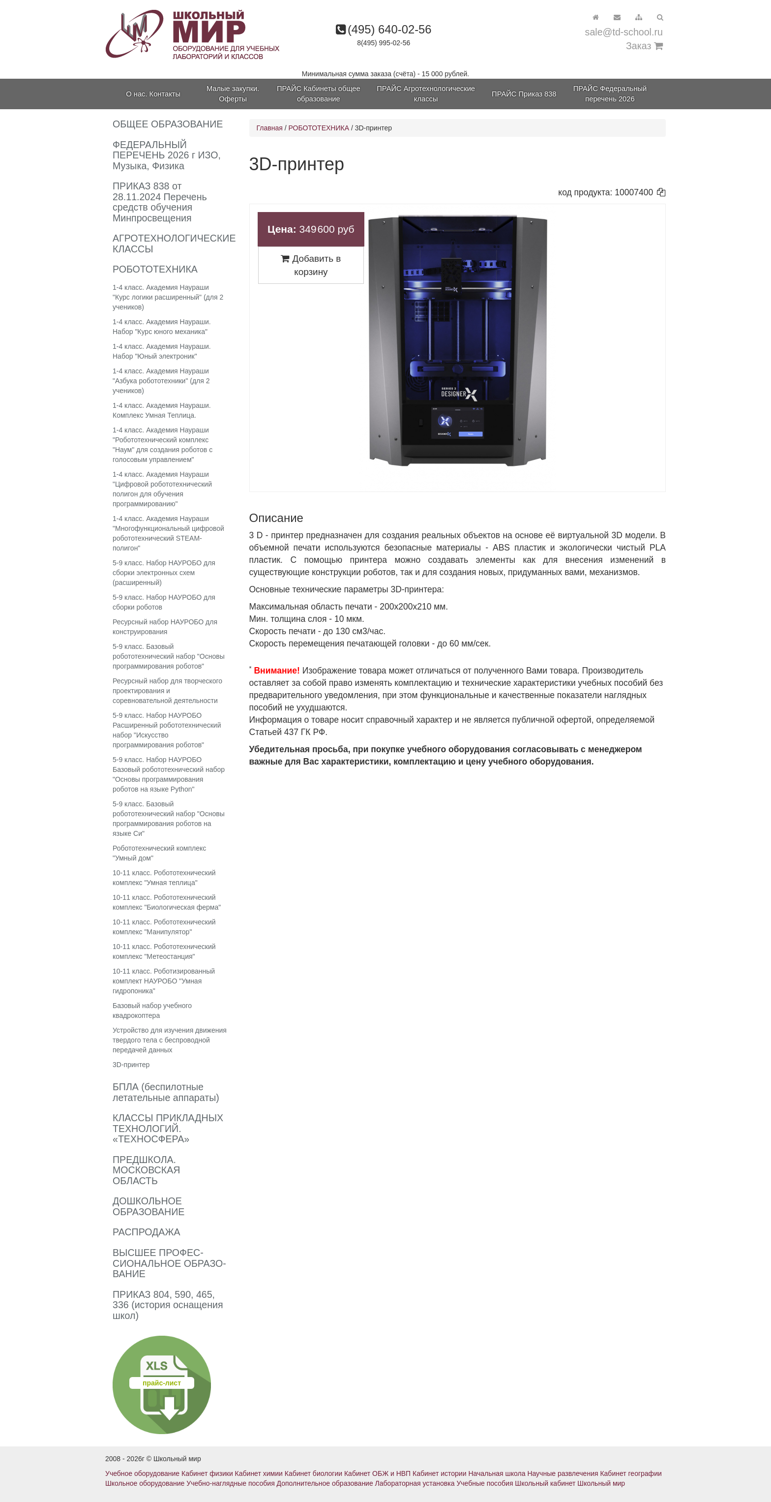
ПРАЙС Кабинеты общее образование (318, 94)
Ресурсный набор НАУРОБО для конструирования (165, 627)
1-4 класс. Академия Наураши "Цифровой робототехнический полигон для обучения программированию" (162, 489)
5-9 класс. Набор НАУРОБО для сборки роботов (164, 602)
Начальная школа (496, 1473)
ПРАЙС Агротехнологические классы (426, 94)
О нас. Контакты (153, 94)
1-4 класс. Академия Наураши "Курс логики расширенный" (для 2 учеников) (168, 297)
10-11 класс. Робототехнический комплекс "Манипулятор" (164, 927)
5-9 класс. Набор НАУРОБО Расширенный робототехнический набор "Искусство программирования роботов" (167, 730)
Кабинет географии (630, 1473)
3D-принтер (131, 1065)
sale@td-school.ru (624, 32)
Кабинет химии (259, 1473)
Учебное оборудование (142, 1473)
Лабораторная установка (415, 1483)
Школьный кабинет (545, 1483)
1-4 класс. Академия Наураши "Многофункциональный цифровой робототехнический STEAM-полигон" (168, 533)
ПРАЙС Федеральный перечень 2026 (610, 94)
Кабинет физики (207, 1473)
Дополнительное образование (325, 1483)
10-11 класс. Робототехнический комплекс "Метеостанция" (164, 951)
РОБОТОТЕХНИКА (318, 128)
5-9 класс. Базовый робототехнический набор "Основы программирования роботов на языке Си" (169, 818)
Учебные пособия (484, 1483)
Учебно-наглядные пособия (230, 1483)
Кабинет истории (439, 1473)
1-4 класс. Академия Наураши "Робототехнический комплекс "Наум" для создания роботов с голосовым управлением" (162, 444)
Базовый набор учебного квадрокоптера (152, 1010)
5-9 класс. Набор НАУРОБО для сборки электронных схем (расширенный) (164, 572)
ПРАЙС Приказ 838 (524, 94)
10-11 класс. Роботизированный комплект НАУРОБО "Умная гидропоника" (164, 981)
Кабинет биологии (313, 1473)
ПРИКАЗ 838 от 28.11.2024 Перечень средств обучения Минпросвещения (160, 202)
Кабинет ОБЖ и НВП (377, 1473)
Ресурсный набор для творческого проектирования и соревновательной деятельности (167, 691)
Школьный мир (601, 1483)
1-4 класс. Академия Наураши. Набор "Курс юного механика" (162, 327)
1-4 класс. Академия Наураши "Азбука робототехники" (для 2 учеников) (161, 381)
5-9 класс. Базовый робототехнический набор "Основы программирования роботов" (169, 656)
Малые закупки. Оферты (233, 94)
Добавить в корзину (311, 265)
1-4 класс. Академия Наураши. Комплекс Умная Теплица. (162, 410)
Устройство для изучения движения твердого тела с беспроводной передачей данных (170, 1040)
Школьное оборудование (144, 1483)
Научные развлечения (562, 1473)
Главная (270, 128)
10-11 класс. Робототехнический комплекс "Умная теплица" (164, 878)
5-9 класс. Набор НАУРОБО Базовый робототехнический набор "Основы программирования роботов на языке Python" (169, 774)
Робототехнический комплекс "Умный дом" (159, 853)
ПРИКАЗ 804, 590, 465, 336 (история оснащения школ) (168, 1305)
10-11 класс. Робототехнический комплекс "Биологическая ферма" (167, 902)
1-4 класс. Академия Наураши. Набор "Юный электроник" (162, 351)
